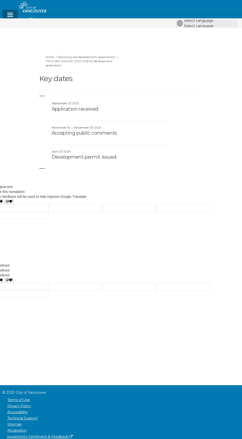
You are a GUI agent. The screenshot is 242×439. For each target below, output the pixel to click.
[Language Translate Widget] (207, 20)
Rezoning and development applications (86, 57)
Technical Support (22, 418)
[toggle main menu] (10, 17)
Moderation (17, 430)
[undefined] (9, 280)
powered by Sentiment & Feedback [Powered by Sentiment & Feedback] (40, 436)
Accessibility (17, 412)
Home (50, 57)
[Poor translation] (9, 201)
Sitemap (14, 424)
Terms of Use (18, 400)
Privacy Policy (19, 406)
